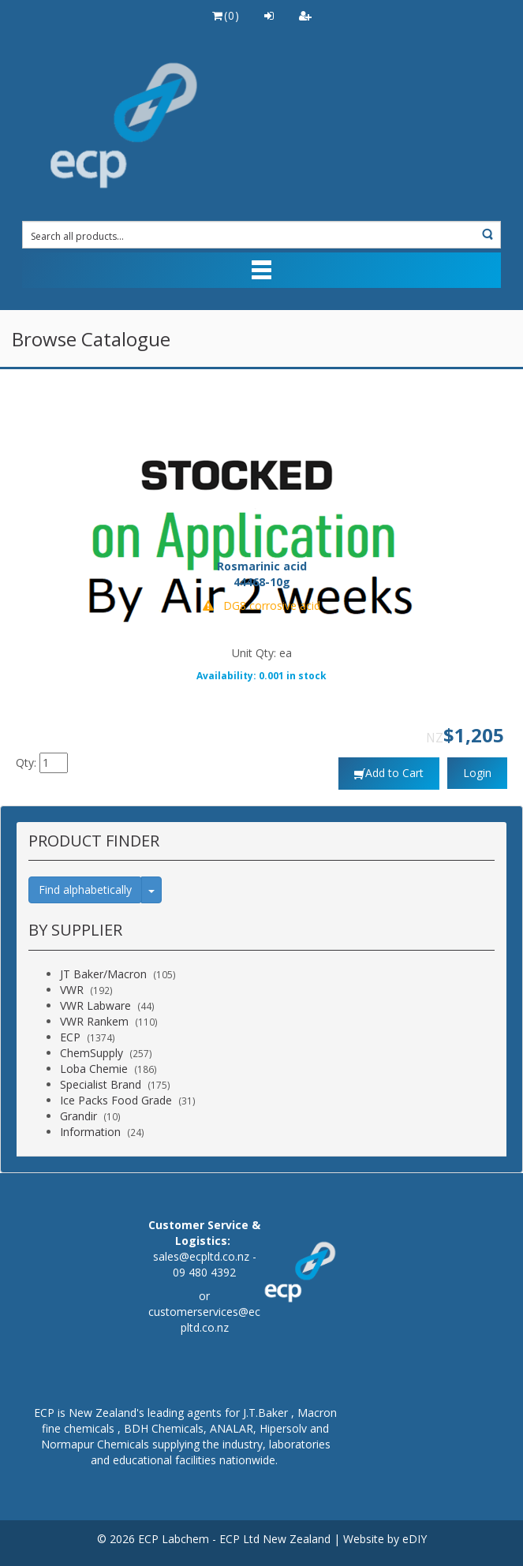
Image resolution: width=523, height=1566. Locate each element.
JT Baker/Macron (103, 973)
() (225, 15)
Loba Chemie (94, 1068)
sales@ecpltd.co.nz (201, 1256)
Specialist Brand (100, 1084)
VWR (72, 989)
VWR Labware (95, 1005)
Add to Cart (394, 772)
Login (477, 772)
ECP (70, 1037)
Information (90, 1131)
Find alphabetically (85, 889)
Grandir (78, 1115)
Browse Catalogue (91, 339)
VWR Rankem (94, 1021)
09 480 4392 (204, 1272)
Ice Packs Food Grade (116, 1100)
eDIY (414, 1538)
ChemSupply (91, 1052)
